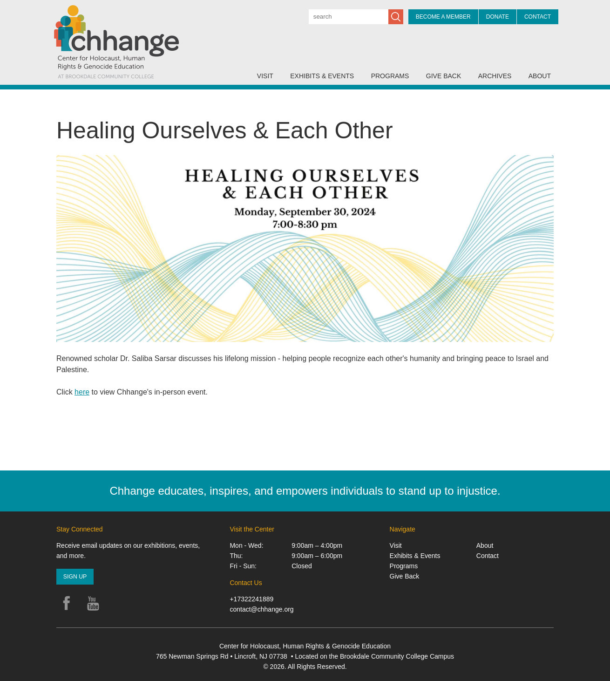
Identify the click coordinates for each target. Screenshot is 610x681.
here (82, 392)
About (540, 76)
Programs (390, 76)
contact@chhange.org (261, 609)
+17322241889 (251, 599)
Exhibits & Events (322, 76)
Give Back (443, 76)
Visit (265, 76)
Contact (537, 17)
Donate (497, 17)
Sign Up (75, 576)
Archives (495, 76)
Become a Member (443, 17)
